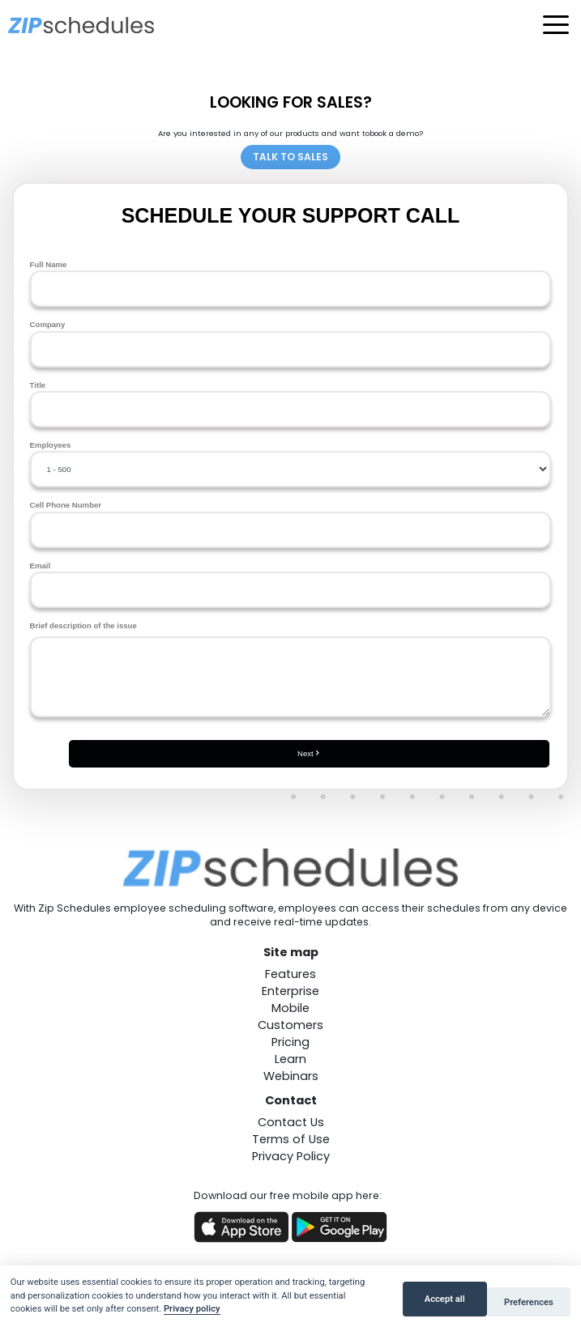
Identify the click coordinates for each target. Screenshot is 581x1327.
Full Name (291, 283)
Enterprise (290, 991)
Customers (290, 1025)
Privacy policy (192, 1309)
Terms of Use (291, 1139)
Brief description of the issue (291, 669)
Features (290, 974)
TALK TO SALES (290, 157)
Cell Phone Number (291, 523)
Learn (290, 1059)
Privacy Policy (291, 1156)
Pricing (290, 1042)
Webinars (290, 1076)
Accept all (445, 1299)
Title (291, 404)
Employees (291, 463)
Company (291, 343)
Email (291, 584)
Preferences (528, 1302)
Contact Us (291, 1122)
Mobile (290, 1008)
